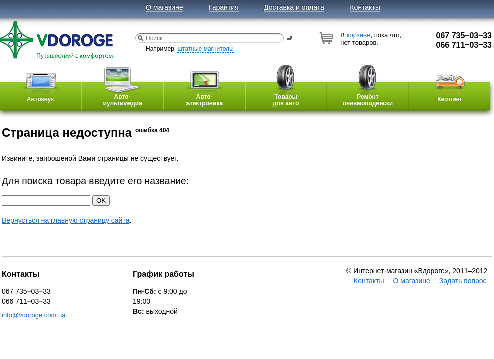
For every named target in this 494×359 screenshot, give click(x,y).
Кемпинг (450, 92)
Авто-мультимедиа (122, 94)
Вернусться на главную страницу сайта (65, 220)
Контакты (365, 7)
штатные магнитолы (205, 48)
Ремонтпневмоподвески (368, 94)
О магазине (164, 7)
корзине (359, 35)
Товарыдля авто (286, 94)
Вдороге (431, 271)
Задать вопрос (463, 281)
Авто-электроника (204, 94)
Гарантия (224, 7)
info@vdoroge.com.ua (33, 315)
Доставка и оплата (294, 7)
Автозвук (40, 92)
